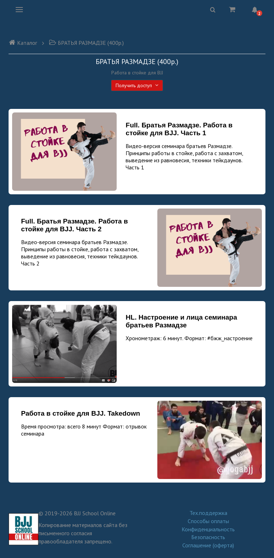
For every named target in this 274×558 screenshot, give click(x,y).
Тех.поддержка (208, 512)
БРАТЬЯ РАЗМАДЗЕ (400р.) (86, 42)
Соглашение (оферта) (208, 545)
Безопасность (208, 537)
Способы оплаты (208, 521)
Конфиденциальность (208, 529)
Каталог (23, 42)
